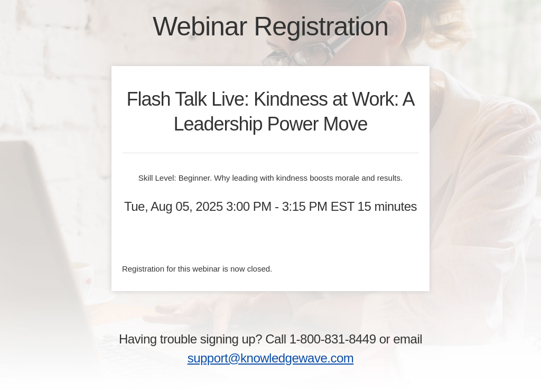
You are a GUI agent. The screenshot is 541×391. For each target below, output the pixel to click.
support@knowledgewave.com (271, 358)
